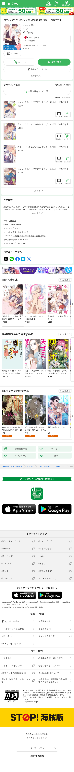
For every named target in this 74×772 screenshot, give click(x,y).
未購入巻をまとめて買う (39, 91)
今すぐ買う (56, 62)
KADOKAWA (16, 224)
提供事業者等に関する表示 (50, 658)
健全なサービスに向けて (49, 666)
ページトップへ (37, 748)
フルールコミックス (20, 232)
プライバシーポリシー (11, 666)
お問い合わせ (7, 636)
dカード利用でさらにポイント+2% (34, 45)
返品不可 (26, 48)
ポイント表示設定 (46, 636)
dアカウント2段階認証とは (13, 673)
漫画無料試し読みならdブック (12, 466)
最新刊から (66, 97)
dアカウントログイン (11, 644)
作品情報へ (35, 76)
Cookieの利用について (48, 673)
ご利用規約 (6, 658)
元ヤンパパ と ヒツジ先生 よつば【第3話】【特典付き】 (43, 147)
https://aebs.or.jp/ (31, 702)
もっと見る (64, 280)
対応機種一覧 (44, 621)
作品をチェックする (39, 69)
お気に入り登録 (64, 85)
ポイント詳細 (29, 41)
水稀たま (26, 25)
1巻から (57, 97)
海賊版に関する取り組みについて (15, 680)
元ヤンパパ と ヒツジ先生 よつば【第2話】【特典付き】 (43, 124)
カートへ (22, 62)
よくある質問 (44, 629)
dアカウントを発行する (37, 734)
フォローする (32, 25)
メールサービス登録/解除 (12, 629)
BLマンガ (16, 228)
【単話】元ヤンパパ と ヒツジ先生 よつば (29, 236)
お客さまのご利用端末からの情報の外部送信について (52, 680)
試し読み (14, 53)
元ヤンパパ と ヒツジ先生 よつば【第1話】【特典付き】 (43, 102)
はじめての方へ (10, 621)
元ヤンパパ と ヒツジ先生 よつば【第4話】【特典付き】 (43, 169)
